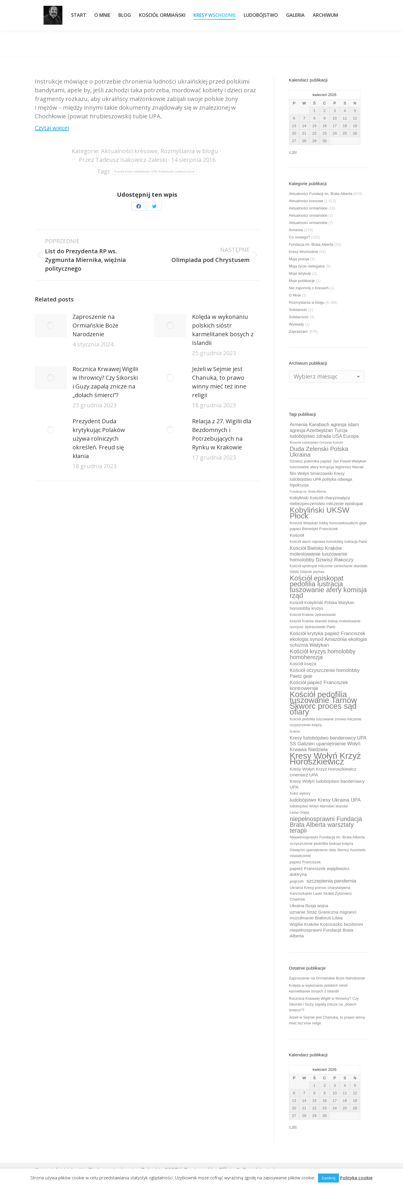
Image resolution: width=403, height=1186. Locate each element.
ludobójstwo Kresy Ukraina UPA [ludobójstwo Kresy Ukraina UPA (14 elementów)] (325, 800)
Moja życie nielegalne (307, 266)
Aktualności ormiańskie (308, 208)
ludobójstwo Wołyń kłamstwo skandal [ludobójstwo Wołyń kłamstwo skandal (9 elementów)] (319, 806)
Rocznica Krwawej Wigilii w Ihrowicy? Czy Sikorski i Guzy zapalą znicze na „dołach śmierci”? (105, 382)
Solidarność (299, 317)
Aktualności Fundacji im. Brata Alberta (321, 193)
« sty (293, 152)
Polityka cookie (356, 1177)
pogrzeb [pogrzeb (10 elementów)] (297, 881)
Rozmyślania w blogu (189, 151)
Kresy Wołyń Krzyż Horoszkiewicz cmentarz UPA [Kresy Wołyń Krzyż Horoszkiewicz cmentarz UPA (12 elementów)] (323, 771)
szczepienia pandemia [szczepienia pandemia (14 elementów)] (331, 881)
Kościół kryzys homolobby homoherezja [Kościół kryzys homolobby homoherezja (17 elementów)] (323, 654)
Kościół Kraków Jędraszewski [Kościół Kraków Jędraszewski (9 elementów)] (313, 615)
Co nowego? (299, 237)
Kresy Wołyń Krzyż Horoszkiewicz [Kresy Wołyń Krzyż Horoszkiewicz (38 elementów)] (325, 758)
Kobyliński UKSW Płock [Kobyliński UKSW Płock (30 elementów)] (319, 513)
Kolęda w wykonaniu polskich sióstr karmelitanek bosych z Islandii (223, 330)
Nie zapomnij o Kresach (309, 288)
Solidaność (298, 310)
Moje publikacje (302, 281)
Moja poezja (299, 259)
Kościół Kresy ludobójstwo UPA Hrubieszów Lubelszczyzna (154, 171)
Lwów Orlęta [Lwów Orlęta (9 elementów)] (299, 813)
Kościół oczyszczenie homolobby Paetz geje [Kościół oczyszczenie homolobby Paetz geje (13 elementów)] (325, 673)
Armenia (296, 230)
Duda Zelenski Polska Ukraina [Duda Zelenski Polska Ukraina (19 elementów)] (319, 452)
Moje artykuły (300, 273)
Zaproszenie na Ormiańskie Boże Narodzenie (95, 325)
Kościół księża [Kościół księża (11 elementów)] (303, 663)
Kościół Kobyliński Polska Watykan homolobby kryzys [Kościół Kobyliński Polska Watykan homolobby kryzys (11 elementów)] (322, 605)
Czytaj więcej (52, 128)
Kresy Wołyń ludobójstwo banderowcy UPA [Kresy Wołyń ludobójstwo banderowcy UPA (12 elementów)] (327, 784)
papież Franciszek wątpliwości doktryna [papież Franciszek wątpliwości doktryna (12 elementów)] (319, 871)
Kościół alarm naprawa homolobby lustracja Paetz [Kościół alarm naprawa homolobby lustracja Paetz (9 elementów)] (329, 542)
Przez (123, 160)
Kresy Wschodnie (303, 252)
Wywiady (296, 324)
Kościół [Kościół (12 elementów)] (297, 535)
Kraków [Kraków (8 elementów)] (295, 731)
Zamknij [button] (328, 1177)
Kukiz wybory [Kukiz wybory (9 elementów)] (300, 793)
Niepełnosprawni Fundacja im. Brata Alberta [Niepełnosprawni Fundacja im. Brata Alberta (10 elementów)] (327, 837)
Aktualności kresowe (129, 151)
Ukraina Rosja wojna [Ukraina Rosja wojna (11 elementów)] (309, 905)
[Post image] (51, 325)
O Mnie (295, 295)
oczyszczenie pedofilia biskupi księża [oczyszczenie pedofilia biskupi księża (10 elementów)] (321, 843)
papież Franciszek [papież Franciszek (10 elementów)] (305, 862)
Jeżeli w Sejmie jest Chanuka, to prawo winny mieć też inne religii (219, 382)
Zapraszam (298, 331)
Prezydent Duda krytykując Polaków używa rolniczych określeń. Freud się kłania (99, 438)
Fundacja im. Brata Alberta (311, 244)
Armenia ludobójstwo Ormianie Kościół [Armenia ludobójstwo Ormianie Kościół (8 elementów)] (316, 442)
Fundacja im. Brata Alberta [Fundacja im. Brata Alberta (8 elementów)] (308, 491)
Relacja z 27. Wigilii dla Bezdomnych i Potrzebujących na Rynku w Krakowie (221, 434)
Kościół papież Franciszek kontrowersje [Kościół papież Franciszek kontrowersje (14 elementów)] (319, 685)
